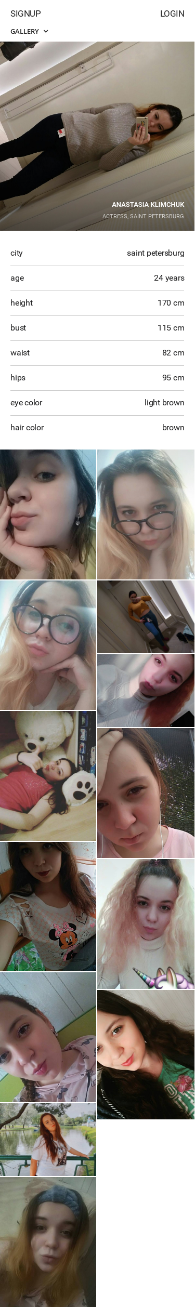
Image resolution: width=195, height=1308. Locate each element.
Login (172, 13)
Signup (25, 13)
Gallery (29, 31)
